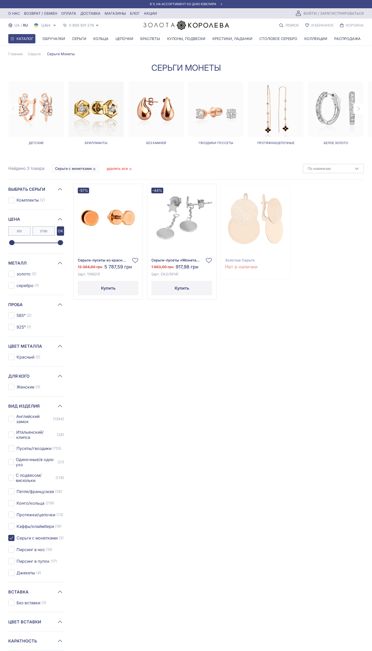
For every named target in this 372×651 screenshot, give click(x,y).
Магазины (115, 13)
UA (17, 25)
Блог (135, 13)
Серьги (79, 38)
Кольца (101, 38)
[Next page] (358, 109)
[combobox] (333, 168)
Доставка (90, 13)
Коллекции (315, 38)
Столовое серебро (278, 38)
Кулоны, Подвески (186, 38)
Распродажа (347, 38)
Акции (150, 13)
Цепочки (124, 38)
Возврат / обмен (40, 13)
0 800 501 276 (81, 25)
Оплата (68, 13)
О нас (14, 13)
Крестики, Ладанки (232, 38)
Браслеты (150, 38)
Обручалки (53, 38)
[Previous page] (13, 109)
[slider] (11, 243)
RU (25, 25)
